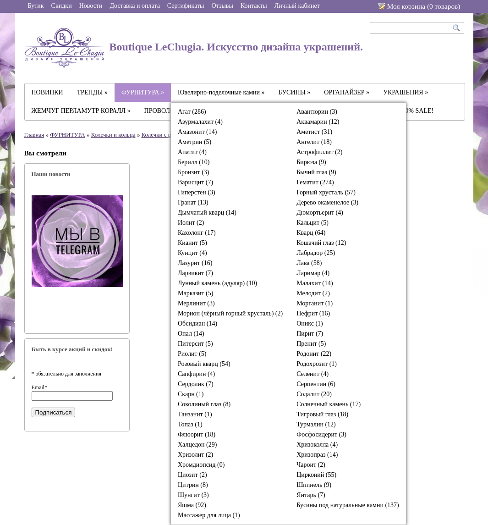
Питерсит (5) (195, 343)
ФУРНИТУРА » (142, 92)
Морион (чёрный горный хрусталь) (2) (230, 313)
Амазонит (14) (197, 131)
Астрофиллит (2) (319, 152)
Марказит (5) (195, 293)
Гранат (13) (193, 202)
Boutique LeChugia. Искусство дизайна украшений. (193, 48)
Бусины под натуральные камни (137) (347, 505)
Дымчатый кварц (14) (207, 212)
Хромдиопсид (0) (201, 464)
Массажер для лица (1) (209, 515)
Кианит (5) (192, 242)
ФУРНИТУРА (67, 134)
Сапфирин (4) (196, 373)
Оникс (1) (309, 323)
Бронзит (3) (193, 172)
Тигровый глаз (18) (322, 414)
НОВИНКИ (47, 92)
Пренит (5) (311, 343)
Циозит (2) (192, 474)
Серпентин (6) (315, 384)
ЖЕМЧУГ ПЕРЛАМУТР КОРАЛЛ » (81, 110)
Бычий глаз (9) (316, 172)
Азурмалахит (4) (200, 121)
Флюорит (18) (196, 434)
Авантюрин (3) (316, 111)
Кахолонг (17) (197, 232)
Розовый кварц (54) (204, 363)
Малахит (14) (314, 283)
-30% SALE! (417, 110)
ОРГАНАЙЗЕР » (346, 92)
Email (40, 387)
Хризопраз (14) (317, 454)
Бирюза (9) (311, 162)
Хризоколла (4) (317, 444)
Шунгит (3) (193, 495)
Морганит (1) (314, 303)
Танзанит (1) (195, 414)
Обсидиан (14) (197, 323)
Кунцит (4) (192, 252)
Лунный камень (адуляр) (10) (217, 283)
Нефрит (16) (313, 313)
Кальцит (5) (312, 222)
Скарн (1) (190, 394)
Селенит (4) (312, 373)
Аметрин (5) (194, 141)
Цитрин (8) (193, 484)
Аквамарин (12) (317, 121)
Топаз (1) (190, 424)
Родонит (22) (313, 353)
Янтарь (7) (310, 495)
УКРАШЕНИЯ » (405, 92)
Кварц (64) (310, 232)
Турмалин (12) (316, 424)
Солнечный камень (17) (328, 404)
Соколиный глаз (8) (204, 404)
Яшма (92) (192, 505)
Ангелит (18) (314, 141)
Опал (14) (191, 333)
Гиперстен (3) (196, 192)
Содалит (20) (314, 394)
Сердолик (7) (196, 384)
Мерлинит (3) (196, 303)
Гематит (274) (315, 182)
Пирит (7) (309, 333)
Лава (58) (309, 263)
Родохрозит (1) (316, 363)
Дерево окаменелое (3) (327, 202)
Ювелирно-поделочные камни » (221, 92)
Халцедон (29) (197, 444)
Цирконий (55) (316, 474)
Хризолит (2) (195, 454)
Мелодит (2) (313, 293)
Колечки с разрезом (166, 134)
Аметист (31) (314, 131)
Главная (34, 134)
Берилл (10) (194, 162)
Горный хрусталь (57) (326, 192)
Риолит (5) (192, 353)
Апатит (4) (192, 152)
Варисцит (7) (195, 182)
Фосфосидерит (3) (321, 434)
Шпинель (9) (313, 484)
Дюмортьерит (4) (319, 212)
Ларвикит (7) (195, 273)
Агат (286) (192, 111)
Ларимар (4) (312, 273)
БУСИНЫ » (295, 92)
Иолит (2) (191, 222)
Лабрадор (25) (315, 252)
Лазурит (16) (195, 263)
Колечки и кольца (113, 134)
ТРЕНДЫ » (92, 92)
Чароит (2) (310, 464)
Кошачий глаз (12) (321, 242)
